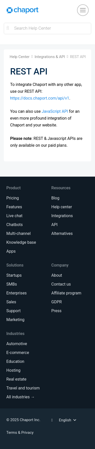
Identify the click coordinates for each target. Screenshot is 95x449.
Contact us (61, 284)
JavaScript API (55, 111)
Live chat (14, 215)
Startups (14, 275)
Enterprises (16, 293)
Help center (61, 206)
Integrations (62, 215)
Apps (11, 251)
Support (13, 310)
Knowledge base (21, 242)
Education (15, 361)
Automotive (16, 343)
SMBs (11, 284)
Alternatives (62, 233)
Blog (55, 198)
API (54, 224)
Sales (11, 302)
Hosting (13, 370)
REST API (78, 56)
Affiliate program (66, 293)
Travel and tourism (23, 388)
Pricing (12, 198)
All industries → (20, 397)
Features (14, 206)
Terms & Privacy (19, 432)
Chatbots (14, 224)
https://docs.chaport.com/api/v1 (39, 98)
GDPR (56, 302)
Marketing (15, 319)
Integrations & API (49, 56)
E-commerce (17, 352)
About (56, 275)
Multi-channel (18, 233)
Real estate (16, 379)
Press (56, 310)
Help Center (19, 56)
